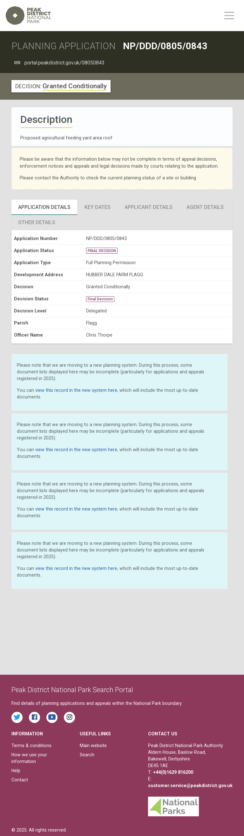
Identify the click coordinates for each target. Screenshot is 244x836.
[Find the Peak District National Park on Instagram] (69, 717)
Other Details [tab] (36, 222)
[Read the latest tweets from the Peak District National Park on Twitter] (17, 717)
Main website (93, 745)
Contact (19, 779)
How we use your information (29, 758)
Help (15, 770)
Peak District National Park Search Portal (72, 690)
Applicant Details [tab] (149, 207)
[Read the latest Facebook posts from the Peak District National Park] (34, 717)
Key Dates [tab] (98, 207)
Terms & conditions (31, 745)
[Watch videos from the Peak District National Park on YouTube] (52, 717)
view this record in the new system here (76, 390)
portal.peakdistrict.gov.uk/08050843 (64, 63)
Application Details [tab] (44, 207)
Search (87, 754)
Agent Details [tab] (205, 207)
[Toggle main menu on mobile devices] (229, 15)
